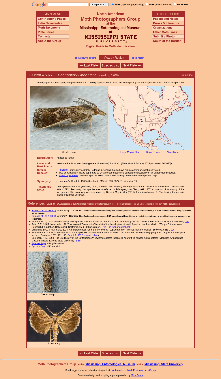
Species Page (39, 243)
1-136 (171, 229)
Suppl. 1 (72, 235)
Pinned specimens (68, 175)
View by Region (114, 57)
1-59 (78, 240)
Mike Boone (137, 375)
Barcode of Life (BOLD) (44, 210)
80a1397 (63, 170)
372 (187, 221)
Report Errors (153, 152)
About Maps (172, 152)
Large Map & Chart (130, 152)
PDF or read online (88, 235)
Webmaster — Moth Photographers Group (134, 370)
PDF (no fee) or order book (116, 227)
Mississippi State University (164, 364)
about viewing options (85, 58)
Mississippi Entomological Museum (110, 364)
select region (138, 58)
